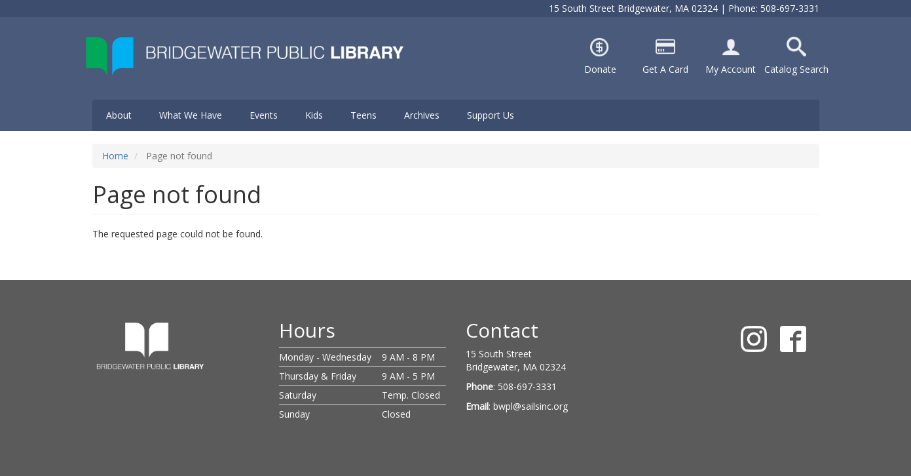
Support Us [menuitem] (490, 115)
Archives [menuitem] (421, 115)
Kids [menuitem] (314, 115)
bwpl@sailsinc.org (530, 406)
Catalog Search (796, 69)
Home (115, 155)
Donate (600, 69)
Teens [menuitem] (363, 115)
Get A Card (665, 69)
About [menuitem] (119, 115)
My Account (730, 69)
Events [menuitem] (264, 115)
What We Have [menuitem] (190, 115)
